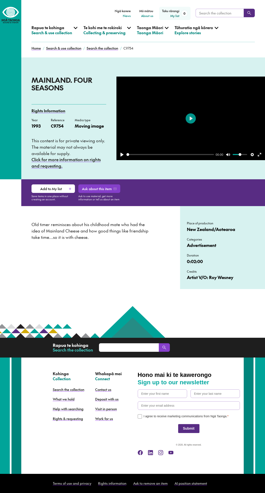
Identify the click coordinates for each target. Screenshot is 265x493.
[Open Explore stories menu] (196, 33)
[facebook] (140, 452)
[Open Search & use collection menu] (54, 33)
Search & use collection (63, 48)
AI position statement (191, 483)
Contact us (103, 389)
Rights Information (48, 110)
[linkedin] (150, 452)
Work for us (104, 418)
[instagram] (160, 452)
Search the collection (102, 48)
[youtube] (170, 452)
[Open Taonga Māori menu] (153, 33)
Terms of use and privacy (72, 483)
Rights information (112, 483)
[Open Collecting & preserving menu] (107, 33)
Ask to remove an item (150, 483)
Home (36, 48)
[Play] (122, 154)
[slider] (170, 154)
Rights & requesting (68, 418)
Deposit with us (107, 399)
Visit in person (106, 408)
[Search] (249, 13)
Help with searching (68, 408)
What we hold (63, 399)
